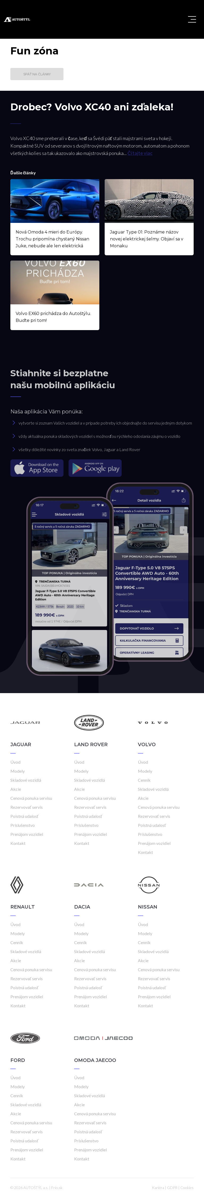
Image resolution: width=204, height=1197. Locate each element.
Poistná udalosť (24, 816)
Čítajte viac (140, 153)
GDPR (172, 1187)
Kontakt (18, 843)
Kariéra (158, 1187)
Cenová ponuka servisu (31, 798)
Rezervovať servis (26, 807)
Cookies (187, 1187)
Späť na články (37, 74)
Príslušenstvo (22, 825)
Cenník (144, 780)
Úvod (15, 761)
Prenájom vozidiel (26, 834)
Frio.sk (56, 1187)
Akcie (15, 789)
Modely (17, 770)
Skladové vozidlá (25, 780)
